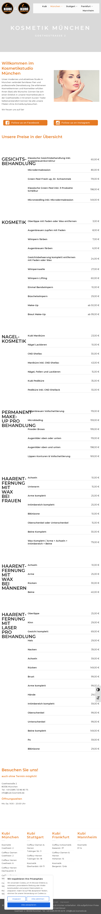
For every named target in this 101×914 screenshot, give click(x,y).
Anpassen (16, 899)
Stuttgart (71, 6)
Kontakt (55, 902)
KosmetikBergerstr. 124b (59, 864)
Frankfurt (87, 6)
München (56, 6)
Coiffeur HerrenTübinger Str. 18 (34, 857)
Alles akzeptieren (28, 905)
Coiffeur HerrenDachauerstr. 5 (9, 869)
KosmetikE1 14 (82, 846)
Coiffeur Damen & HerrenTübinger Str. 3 (35, 848)
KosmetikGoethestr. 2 (8, 846)
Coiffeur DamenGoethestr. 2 (9, 854)
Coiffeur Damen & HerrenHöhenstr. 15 (61, 855)
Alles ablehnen (37, 899)
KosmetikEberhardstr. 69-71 (36, 864)
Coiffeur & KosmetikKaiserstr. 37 (61, 846)
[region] (28, 892)
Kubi (44, 6)
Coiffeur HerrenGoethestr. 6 (9, 861)
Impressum (64, 902)
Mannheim (88, 10)
